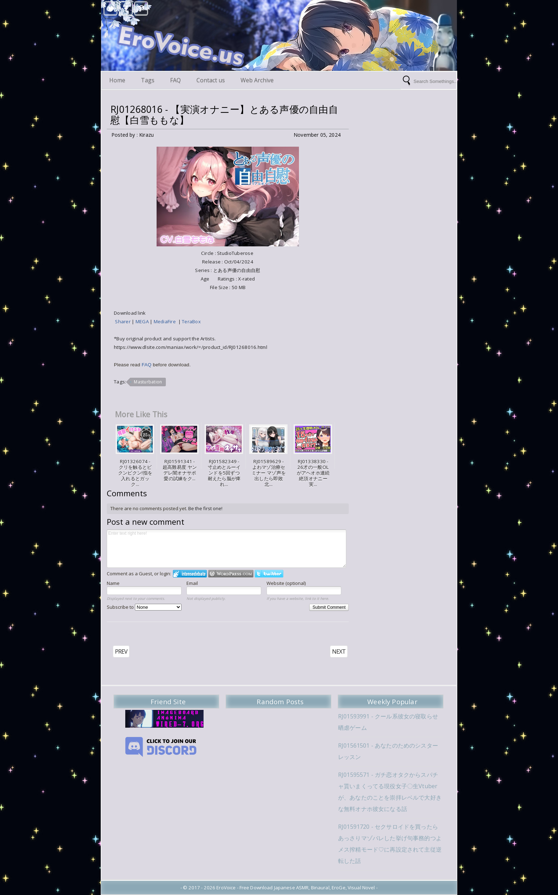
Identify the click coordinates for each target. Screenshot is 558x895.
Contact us (210, 80)
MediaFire (166, 321)
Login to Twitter (269, 573)
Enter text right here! (226, 548)
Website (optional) (286, 583)
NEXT (339, 651)
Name (113, 583)
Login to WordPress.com (230, 573)
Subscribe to (144, 607)
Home (117, 80)
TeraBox (191, 321)
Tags (147, 80)
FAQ (175, 80)
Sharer (123, 321)
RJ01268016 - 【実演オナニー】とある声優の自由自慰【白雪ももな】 (224, 114)
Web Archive (257, 80)
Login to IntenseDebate (190, 573)
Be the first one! (205, 508)
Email (192, 583)
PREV (121, 651)
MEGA (143, 321)
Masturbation (148, 382)
